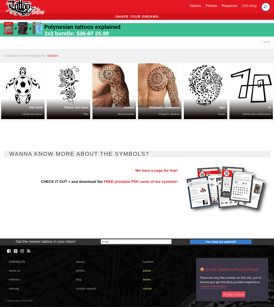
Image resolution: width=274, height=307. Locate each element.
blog (79, 279)
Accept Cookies (233, 294)
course (147, 288)
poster (147, 270)
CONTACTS (17, 261)
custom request (86, 288)
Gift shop (249, 6)
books (147, 279)
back (266, 41)
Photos (211, 6)
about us (14, 270)
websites (14, 279)
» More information (213, 286)
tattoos (80, 261)
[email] (136, 241)
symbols (148, 261)
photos (80, 270)
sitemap (14, 288)
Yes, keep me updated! (221, 241)
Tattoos (195, 6)
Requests (229, 6)
